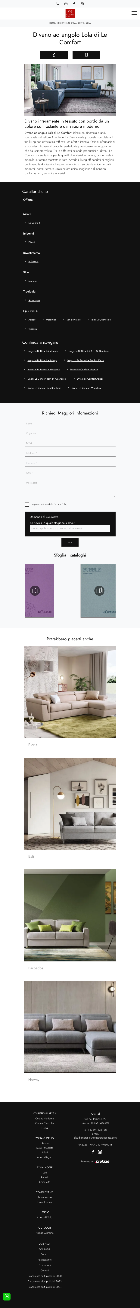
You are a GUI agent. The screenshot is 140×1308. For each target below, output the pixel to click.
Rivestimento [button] (31, 253)
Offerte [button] (28, 200)
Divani (81, 23)
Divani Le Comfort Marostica (86, 388)
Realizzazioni (44, 1260)
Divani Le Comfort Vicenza (84, 369)
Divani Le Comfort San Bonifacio (44, 388)
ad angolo (34, 300)
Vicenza (33, 329)
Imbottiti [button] (28, 233)
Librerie (45, 1143)
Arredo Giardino (45, 1233)
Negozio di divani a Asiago (42, 360)
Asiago (32, 319)
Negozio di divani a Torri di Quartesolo (89, 351)
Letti (44, 1173)
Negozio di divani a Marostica (44, 369)
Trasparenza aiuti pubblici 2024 (45, 1287)
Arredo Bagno (44, 1157)
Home (52, 23)
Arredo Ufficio (44, 1217)
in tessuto (34, 261)
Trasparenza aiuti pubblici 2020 (45, 1276)
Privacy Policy (60, 504)
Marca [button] (27, 214)
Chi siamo (44, 1249)
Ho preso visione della (49, 504)
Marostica (51, 319)
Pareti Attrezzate (44, 1148)
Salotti (45, 1153)
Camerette (44, 1182)
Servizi (44, 1254)
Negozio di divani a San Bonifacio (85, 360)
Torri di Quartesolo (101, 319)
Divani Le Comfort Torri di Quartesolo (47, 379)
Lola (88, 23)
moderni (33, 281)
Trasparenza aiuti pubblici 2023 (45, 1281)
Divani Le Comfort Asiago (90, 379)
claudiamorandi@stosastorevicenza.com (95, 1138)
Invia (70, 542)
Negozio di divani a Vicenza (43, 351)
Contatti (45, 1271)
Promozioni (45, 1265)
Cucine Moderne (45, 1119)
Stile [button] (26, 272)
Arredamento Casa (66, 23)
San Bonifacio (74, 319)
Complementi (44, 1202)
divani (32, 242)
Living (45, 1128)
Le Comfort (34, 223)
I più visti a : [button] (31, 311)
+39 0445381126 (97, 1130)
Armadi (44, 1177)
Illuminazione (45, 1197)
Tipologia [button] (29, 291)
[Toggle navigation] (134, 13)
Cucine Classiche (44, 1123)
